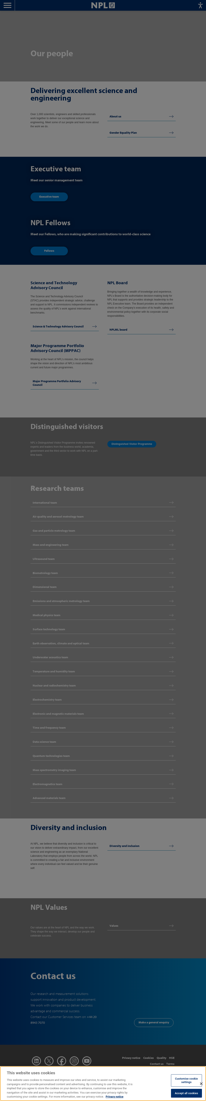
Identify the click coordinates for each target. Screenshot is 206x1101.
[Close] (201, 1087)
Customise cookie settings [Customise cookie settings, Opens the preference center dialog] (186, 1084)
